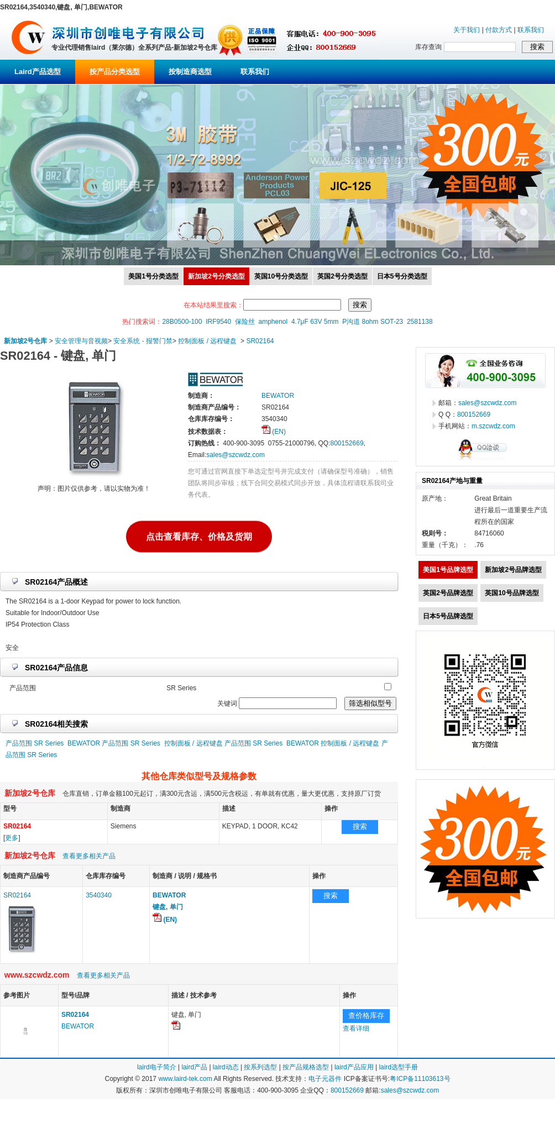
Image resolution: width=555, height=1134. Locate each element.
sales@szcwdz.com (235, 455)
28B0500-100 (182, 322)
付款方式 (498, 30)
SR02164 (260, 341)
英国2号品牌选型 (448, 593)
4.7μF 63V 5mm (315, 322)
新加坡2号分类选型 (216, 276)
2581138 (420, 322)
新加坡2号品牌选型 (513, 570)
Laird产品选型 (37, 71)
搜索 (360, 826)
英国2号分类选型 (342, 276)
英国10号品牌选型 (511, 593)
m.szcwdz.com (493, 426)
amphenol (273, 322)
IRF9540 (218, 322)
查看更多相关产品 (89, 856)
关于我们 (466, 30)
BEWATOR (77, 1026)
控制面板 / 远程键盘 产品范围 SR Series (223, 743)
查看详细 (356, 1028)
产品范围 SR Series (35, 743)
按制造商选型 (190, 71)
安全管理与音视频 (81, 341)
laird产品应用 (354, 1067)
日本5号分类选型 (402, 276)
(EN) (273, 431)
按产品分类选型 (115, 71)
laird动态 (226, 1067)
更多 (11, 838)
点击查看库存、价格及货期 (199, 536)
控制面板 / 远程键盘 (207, 341)
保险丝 (245, 322)
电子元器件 (325, 1079)
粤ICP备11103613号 (420, 1079)
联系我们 (530, 30)
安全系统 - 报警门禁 (142, 341)
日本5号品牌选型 (448, 616)
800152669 (346, 443)
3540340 (99, 895)
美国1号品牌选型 (448, 570)
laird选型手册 (398, 1067)
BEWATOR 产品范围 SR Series (113, 743)
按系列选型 (260, 1067)
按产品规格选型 (305, 1067)
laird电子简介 (156, 1067)
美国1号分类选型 (153, 276)
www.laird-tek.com (185, 1079)
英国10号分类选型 (281, 276)
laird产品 (194, 1067)
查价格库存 (366, 1015)
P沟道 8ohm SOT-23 (372, 322)
